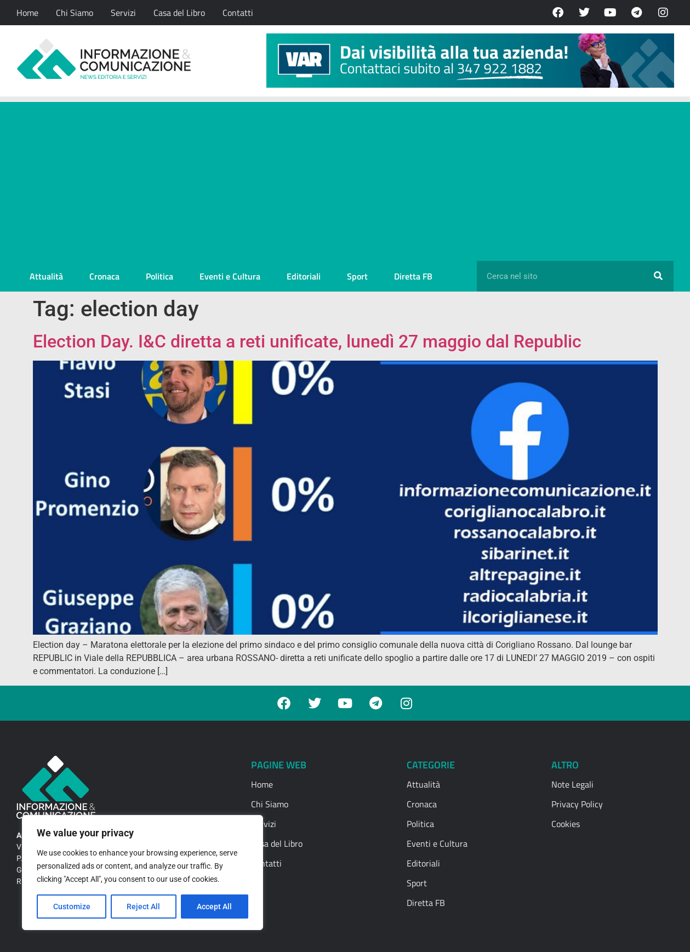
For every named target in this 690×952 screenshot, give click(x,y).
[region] (142, 872)
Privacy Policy (577, 804)
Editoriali (304, 276)
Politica (159, 276)
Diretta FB (413, 276)
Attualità (46, 276)
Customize (71, 906)
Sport (357, 276)
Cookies (565, 823)
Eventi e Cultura (229, 276)
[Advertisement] (345, 178)
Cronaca (104, 276)
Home (27, 12)
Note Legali (572, 784)
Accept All (214, 906)
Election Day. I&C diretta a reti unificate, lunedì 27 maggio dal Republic (307, 341)
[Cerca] (658, 276)
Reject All (144, 906)
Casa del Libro (179, 12)
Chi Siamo (74, 12)
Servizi (123, 12)
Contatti (238, 12)
